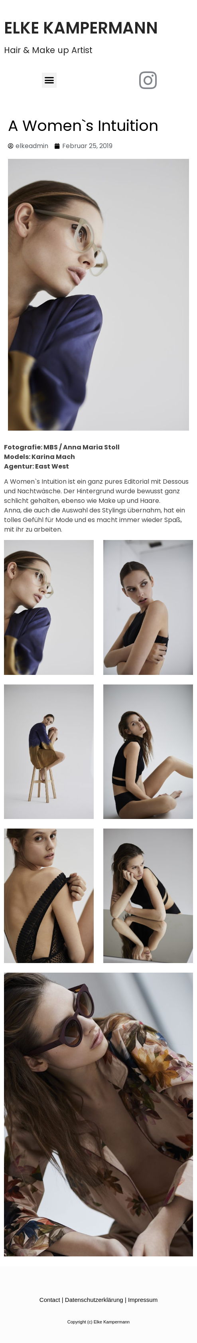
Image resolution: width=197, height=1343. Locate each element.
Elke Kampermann (81, 28)
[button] (49, 80)
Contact (49, 1299)
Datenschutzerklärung (94, 1299)
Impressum (143, 1299)
